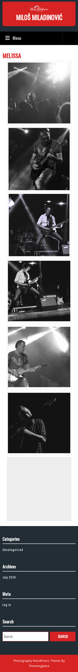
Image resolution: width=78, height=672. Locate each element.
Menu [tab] (12, 38)
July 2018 (9, 577)
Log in (6, 604)
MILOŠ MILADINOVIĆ (39, 17)
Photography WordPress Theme (36, 661)
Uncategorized (12, 549)
